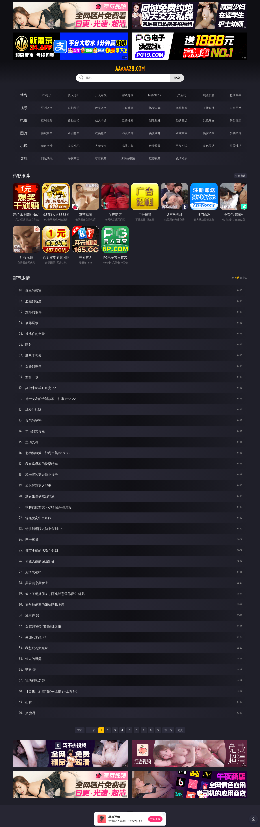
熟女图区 (208, 133)
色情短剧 (181, 158)
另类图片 (235, 133)
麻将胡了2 (154, 95)
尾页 (180, 730)
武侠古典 (127, 146)
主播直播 (208, 108)
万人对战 (101, 95)
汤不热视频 (127, 158)
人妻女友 (101, 146)
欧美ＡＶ (101, 108)
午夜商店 (73, 158)
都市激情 (47, 146)
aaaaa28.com (130, 68)
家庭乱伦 (73, 146)
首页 (79, 730)
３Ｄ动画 (127, 108)
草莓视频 (101, 158)
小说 (23, 145)
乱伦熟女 (208, 120)
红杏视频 (155, 158)
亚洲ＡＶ (47, 108)
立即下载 (155, 819)
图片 (23, 133)
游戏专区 (127, 95)
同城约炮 (47, 158)
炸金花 (181, 95)
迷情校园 (155, 146)
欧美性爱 (127, 120)
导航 (23, 158)
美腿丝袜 (155, 133)
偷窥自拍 (47, 133)
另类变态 (235, 120)
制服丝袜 (155, 120)
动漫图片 (127, 133)
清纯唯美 (181, 133)
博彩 (23, 95)
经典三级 (181, 120)
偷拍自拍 (73, 120)
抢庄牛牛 (235, 95)
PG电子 (46, 95)
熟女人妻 (155, 108)
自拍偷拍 (73, 108)
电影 (23, 120)
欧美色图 (101, 133)
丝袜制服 (181, 108)
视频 (23, 107)
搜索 (177, 78)
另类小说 (181, 146)
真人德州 (73, 95)
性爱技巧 (235, 146)
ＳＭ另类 (235, 108)
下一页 (168, 730)
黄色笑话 (208, 146)
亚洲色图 (73, 133)
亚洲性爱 (47, 120)
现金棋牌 (208, 95)
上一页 (92, 730)
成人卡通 (101, 120)
